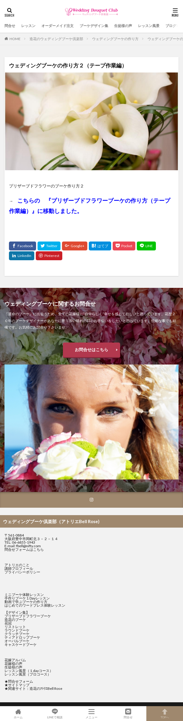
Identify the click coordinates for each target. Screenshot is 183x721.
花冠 (8, 623)
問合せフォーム (20, 681)
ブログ (170, 25)
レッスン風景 (148, 25)
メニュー (91, 714)
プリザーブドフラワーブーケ (27, 616)
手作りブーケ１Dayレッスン (27, 598)
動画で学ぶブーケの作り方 (25, 601)
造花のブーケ (15, 619)
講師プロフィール (18, 568)
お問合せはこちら (91, 349)
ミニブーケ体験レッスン (24, 594)
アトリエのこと (17, 565)
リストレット (15, 626)
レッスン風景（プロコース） (27, 674)
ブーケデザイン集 (94, 25)
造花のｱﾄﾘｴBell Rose (46, 688)
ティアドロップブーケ (22, 637)
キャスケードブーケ (20, 644)
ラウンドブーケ (17, 630)
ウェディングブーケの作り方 (115, 39)
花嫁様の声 (13, 663)
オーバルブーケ (17, 641)
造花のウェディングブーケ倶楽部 (56, 39)
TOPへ (164, 714)
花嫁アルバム (15, 660)
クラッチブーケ (17, 634)
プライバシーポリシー (22, 572)
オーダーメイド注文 (57, 25)
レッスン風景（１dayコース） (28, 670)
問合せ (9, 25)
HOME (15, 39)
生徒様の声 (123, 25)
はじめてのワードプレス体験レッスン (34, 605)
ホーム (18, 714)
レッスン (28, 25)
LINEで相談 (55, 714)
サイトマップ (19, 685)
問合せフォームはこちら (24, 549)
